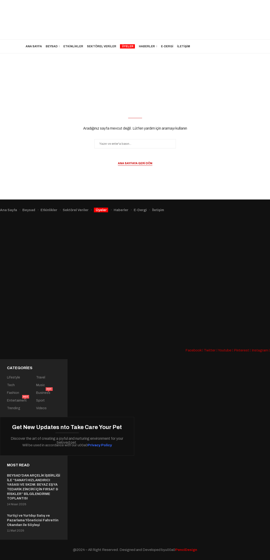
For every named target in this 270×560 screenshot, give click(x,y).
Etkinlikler (73, 46)
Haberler (147, 46)
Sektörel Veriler (101, 46)
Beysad (52, 46)
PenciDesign (186, 550)
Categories (19, 368)
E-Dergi (167, 46)
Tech (11, 385)
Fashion (13, 393)
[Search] (242, 46)
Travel (40, 377)
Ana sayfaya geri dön (135, 163)
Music (40, 385)
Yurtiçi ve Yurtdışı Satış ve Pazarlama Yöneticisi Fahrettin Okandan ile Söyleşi (32, 520)
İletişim (183, 46)
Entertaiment (17, 400)
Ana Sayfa (34, 46)
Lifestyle (13, 377)
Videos (41, 408)
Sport (40, 400)
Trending (13, 408)
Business (43, 393)
